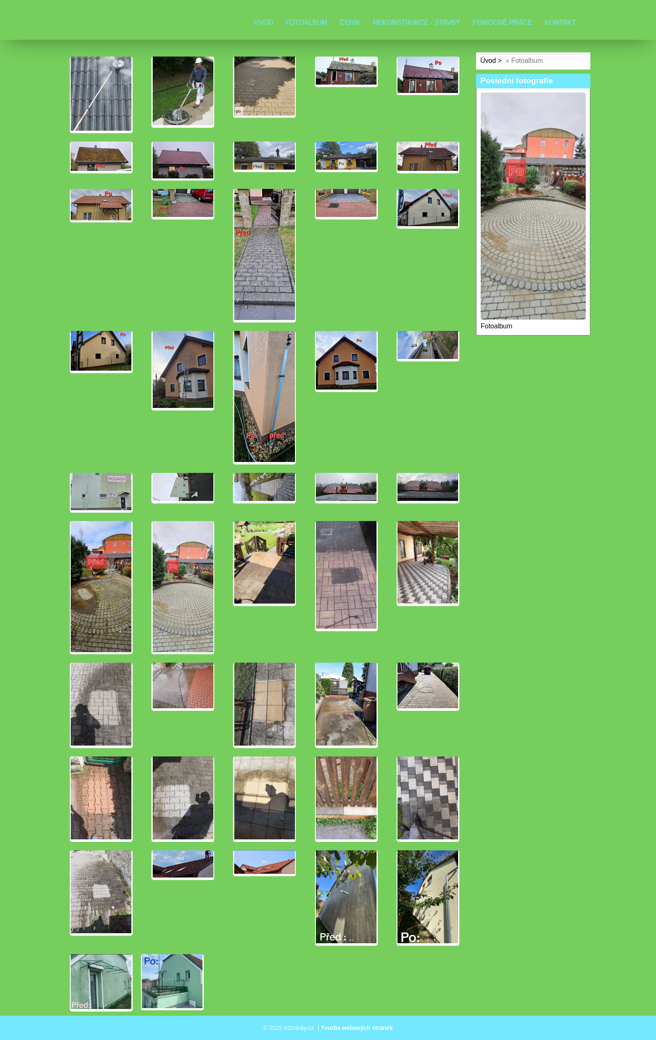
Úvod (263, 22)
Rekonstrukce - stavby (416, 22)
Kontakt (560, 22)
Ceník (350, 22)
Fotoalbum (306, 22)
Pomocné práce (502, 22)
